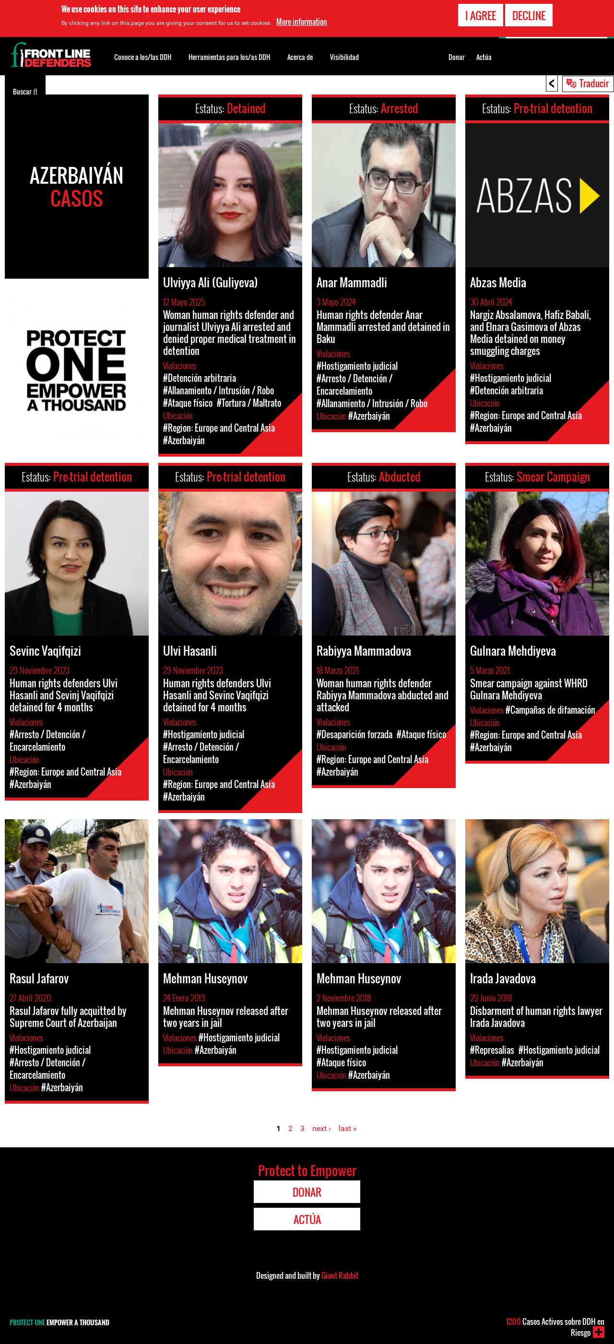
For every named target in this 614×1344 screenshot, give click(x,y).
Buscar (25, 91)
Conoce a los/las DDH (142, 57)
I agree (480, 15)
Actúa (484, 57)
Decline (528, 15)
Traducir (594, 83)
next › (321, 1128)
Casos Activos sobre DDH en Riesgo (555, 1327)
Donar (457, 57)
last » (348, 1128)
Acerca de (300, 57)
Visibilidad (344, 57)
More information (301, 21)
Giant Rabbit (339, 1275)
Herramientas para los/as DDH (229, 57)
